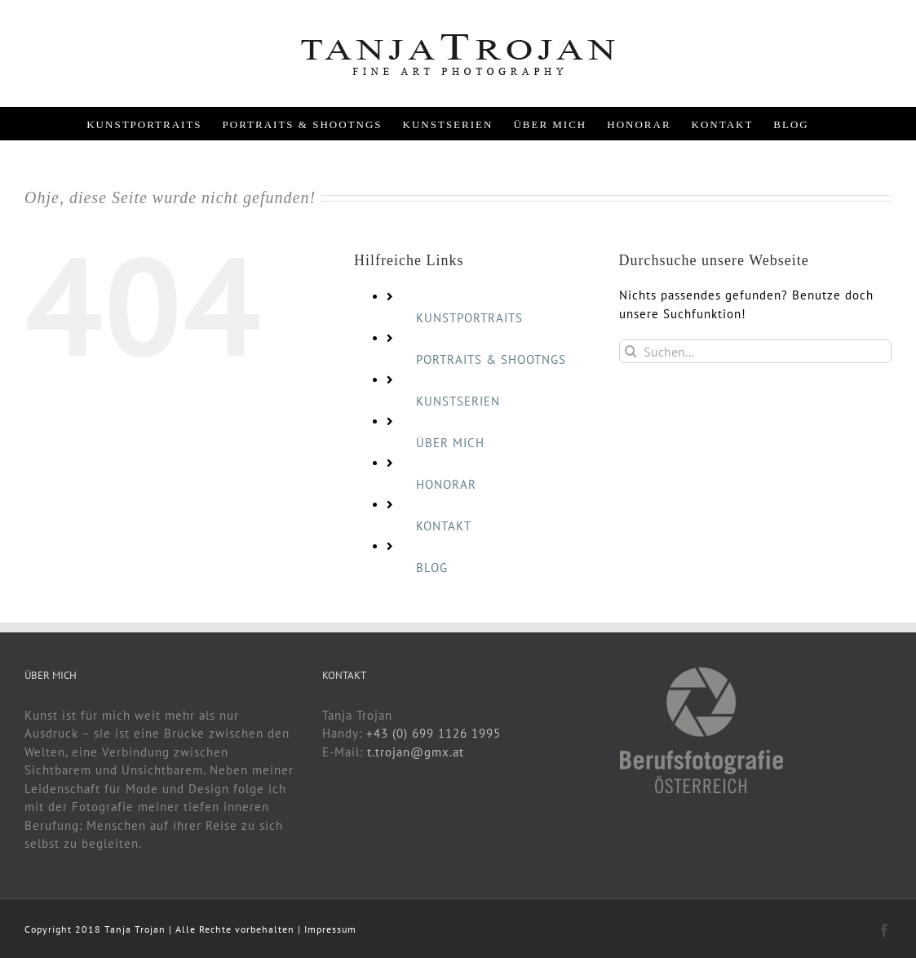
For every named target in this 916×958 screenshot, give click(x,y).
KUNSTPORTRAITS (469, 318)
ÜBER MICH (450, 442)
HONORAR (446, 484)
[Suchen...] (755, 351)
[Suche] (631, 351)
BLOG (432, 567)
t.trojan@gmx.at (415, 752)
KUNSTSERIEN (458, 401)
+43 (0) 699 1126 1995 (433, 733)
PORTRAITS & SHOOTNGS (491, 359)
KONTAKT (443, 526)
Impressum (330, 929)
